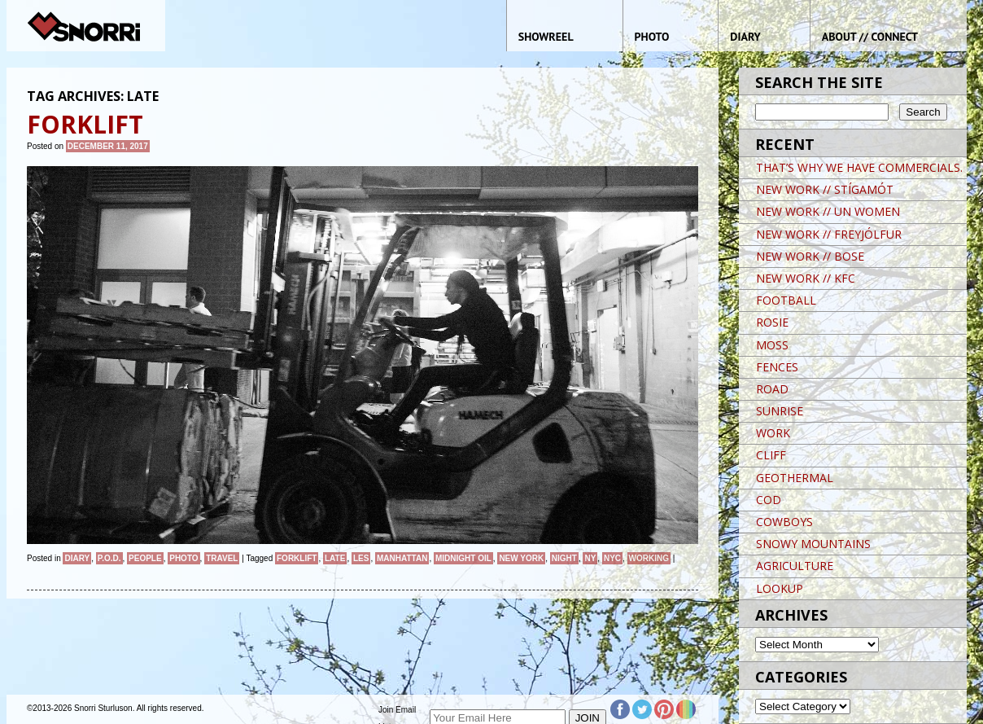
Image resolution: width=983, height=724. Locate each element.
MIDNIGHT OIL (463, 558)
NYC (612, 558)
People (145, 558)
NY (590, 558)
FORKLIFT (297, 558)
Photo (183, 558)
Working (649, 558)
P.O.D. (109, 558)
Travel (222, 558)
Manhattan (402, 558)
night (564, 558)
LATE (335, 558)
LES (361, 558)
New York (521, 558)
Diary (77, 558)
